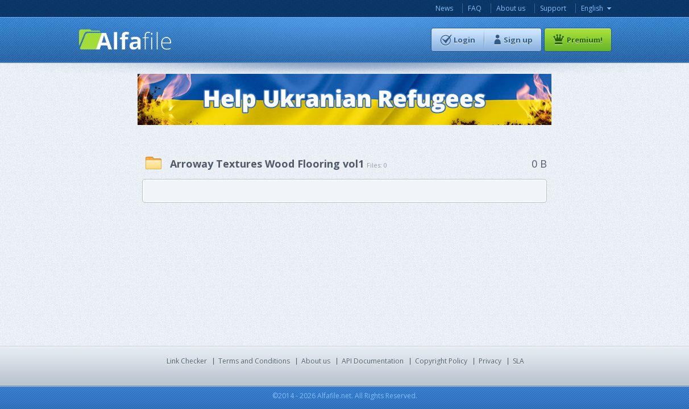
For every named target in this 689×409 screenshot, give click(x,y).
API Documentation (373, 361)
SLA (518, 361)
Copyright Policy (441, 361)
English (592, 8)
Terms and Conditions (254, 361)
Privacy (490, 361)
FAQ (475, 8)
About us (510, 8)
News (444, 8)
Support (553, 8)
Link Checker (187, 361)
